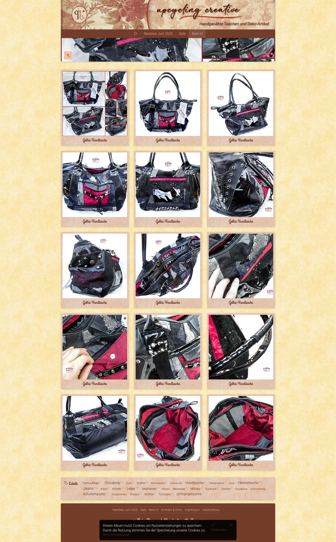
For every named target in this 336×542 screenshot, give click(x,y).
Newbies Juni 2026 (158, 34)
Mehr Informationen (116, 534)
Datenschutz (210, 510)
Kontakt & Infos (171, 510)
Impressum (192, 510)
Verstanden (218, 529)
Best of (197, 34)
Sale (182, 34)
